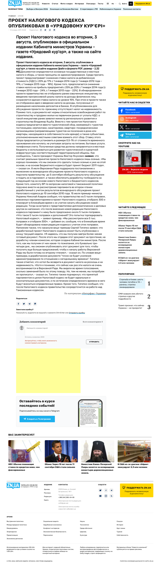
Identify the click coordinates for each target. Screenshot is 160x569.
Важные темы (15, 9)
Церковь (83, 532)
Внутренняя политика (15, 521)
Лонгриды (90, 4)
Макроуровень (12, 528)
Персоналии (48, 535)
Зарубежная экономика (52, 525)
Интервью (79, 4)
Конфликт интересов (51, 528)
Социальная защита (50, 521)
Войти (124, 4)
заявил (89, 155)
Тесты (100, 4)
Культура (83, 535)
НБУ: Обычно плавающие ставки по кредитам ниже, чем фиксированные (129, 217)
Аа (131, 3)
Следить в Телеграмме (37, 419)
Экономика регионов (15, 539)
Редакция (47, 496)
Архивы (47, 489)
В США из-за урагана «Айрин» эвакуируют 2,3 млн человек (128, 260)
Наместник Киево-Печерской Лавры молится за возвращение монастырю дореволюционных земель (127, 245)
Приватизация (12, 535)
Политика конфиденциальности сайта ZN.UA (136, 561)
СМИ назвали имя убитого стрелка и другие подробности (130, 296)
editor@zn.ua (71, 509)
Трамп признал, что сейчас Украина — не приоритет (131, 306)
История (120, 525)
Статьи (55, 4)
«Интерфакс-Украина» (94, 293)
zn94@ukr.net (63, 503)
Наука (82, 521)
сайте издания (48, 68)
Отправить (94, 342)
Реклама (47, 493)
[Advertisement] (48, 370)
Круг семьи (121, 528)
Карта (46, 500)
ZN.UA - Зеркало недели (135, 169)
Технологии (84, 525)
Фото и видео (66, 4)
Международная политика (17, 525)
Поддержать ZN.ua (143, 3)
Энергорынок (12, 532)
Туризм (119, 532)
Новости (46, 4)
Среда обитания (86, 528)
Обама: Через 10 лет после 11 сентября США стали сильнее (129, 228)
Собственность (122, 535)
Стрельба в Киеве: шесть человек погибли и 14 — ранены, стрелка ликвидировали (131, 283)
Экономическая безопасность (54, 532)
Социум (120, 521)
